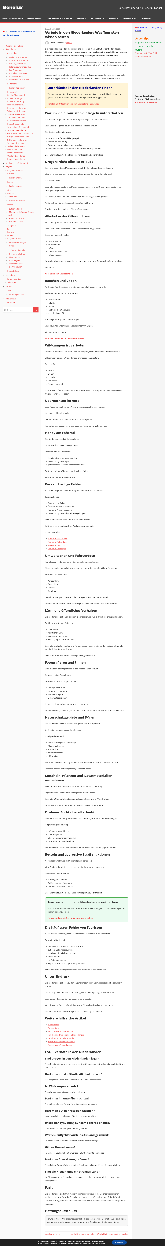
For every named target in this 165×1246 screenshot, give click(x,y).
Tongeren (11, 225)
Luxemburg (96, 19)
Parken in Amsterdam (57, 538)
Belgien (80, 19)
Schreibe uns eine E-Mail (146, 102)
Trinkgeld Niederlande (16, 111)
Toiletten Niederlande (16, 130)
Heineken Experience (18, 73)
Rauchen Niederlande (16, 120)
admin (69, 42)
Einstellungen (48, 1243)
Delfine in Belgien (53, 1234)
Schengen (11, 282)
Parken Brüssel (15, 178)
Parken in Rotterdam (57, 542)
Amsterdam (53, 1028)
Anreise (112, 19)
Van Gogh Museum (17, 63)
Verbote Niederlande (16, 114)
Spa (9, 229)
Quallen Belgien (16, 263)
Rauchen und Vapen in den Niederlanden (66, 1035)
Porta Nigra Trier (16, 294)
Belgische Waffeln (15, 170)
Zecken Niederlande (16, 146)
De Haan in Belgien (17, 254)
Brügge (10, 193)
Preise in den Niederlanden (60, 1045)
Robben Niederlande (16, 159)
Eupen (10, 235)
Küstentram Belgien (17, 242)
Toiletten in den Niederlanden (61, 1041)
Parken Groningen (15, 98)
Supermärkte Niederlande (18, 127)
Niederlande (33, 19)
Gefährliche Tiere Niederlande (20, 133)
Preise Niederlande (15, 124)
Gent (9, 190)
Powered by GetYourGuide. (146, 53)
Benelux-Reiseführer (12, 19)
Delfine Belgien (15, 267)
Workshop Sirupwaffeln (19, 79)
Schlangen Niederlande (17, 140)
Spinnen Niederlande (16, 143)
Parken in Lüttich (16, 218)
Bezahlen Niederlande (16, 108)
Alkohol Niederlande (16, 117)
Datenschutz (129, 19)
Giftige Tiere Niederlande (18, 136)
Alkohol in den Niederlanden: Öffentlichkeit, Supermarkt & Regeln (98, 1234)
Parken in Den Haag (57, 545)
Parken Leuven (15, 186)
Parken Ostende (18, 250)
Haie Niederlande (14, 149)
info (63, 29)
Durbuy (10, 232)
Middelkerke (14, 257)
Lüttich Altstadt (15, 209)
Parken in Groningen (57, 548)
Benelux (12, 7)
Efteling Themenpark (16, 95)
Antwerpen (12, 196)
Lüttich (10, 204)
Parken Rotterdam (17, 88)
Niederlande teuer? (15, 105)
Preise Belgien (13, 271)
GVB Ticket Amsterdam (19, 60)
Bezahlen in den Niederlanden (61, 1038)
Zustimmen (119, 1242)
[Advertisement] (149, 79)
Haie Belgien (14, 260)
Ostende (12, 246)
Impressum (146, 19)
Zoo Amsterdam (16, 70)
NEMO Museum (16, 76)
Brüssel (10, 173)
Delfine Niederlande (16, 152)
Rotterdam (12, 84)
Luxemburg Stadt (14, 279)
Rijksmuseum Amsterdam (20, 67)
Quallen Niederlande (16, 156)
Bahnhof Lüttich (16, 221)
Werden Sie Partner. (143, 56)
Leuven (10, 182)
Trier (9, 290)
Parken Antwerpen (17, 200)
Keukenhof (12, 92)
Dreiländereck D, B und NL (59, 19)
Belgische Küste (14, 238)
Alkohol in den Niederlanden (60, 1031)
